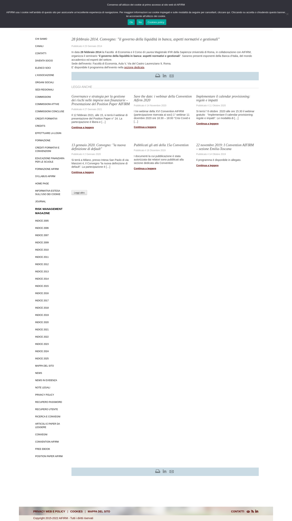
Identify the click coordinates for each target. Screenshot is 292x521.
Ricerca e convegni (47, 416)
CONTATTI (237, 511)
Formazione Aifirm (47, 169)
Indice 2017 (42, 300)
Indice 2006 (42, 228)
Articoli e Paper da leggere (47, 426)
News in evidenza (46, 380)
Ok (131, 22)
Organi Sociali (44, 82)
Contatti (40, 53)
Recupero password (48, 402)
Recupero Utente (46, 409)
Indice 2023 (42, 344)
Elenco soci (43, 68)
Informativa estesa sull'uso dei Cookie (47, 193)
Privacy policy (44, 395)
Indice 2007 (42, 235)
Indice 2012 (42, 264)
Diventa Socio (44, 60)
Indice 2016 (42, 293)
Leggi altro (79, 192)
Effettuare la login (48, 133)
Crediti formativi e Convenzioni (47, 149)
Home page (42, 183)
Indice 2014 (42, 278)
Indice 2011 (42, 257)
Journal (40, 201)
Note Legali (42, 387)
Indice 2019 (42, 315)
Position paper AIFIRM (49, 456)
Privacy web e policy (49, 511)
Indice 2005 (42, 220)
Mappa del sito (44, 366)
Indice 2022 (42, 337)
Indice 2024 (42, 351)
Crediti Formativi (46, 118)
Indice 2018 (42, 307)
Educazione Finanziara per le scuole (49, 160)
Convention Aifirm (47, 441)
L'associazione (44, 75)
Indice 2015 (42, 286)
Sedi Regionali (44, 89)
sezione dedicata (134, 67)
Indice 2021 (42, 329)
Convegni (41, 434)
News (38, 373)
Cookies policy (156, 22)
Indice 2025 (42, 358)
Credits (40, 126)
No (140, 22)
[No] (287, 14)
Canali (39, 46)
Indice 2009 (42, 242)
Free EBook (42, 449)
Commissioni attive (47, 104)
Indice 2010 (42, 249)
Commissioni (43, 97)
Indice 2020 (42, 322)
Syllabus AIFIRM (45, 176)
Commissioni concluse (49, 111)
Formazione (42, 140)
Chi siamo (41, 39)
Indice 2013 (42, 271)
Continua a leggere (82, 127)
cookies (76, 511)
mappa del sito (99, 511)
